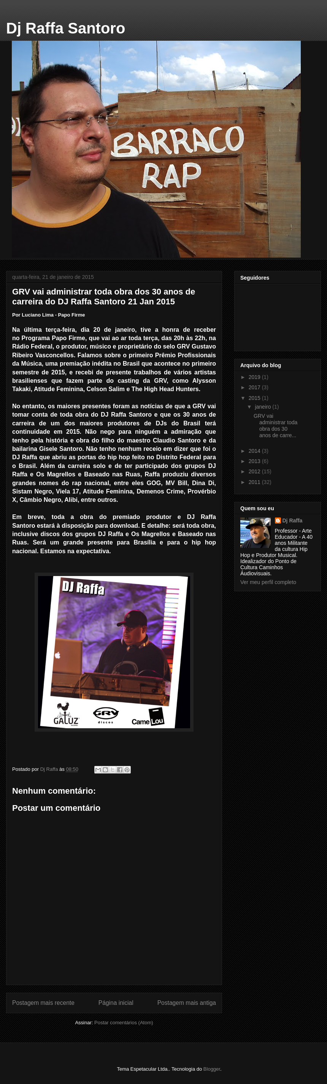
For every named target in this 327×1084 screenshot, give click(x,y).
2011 (255, 482)
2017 (255, 387)
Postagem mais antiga (186, 1003)
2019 (255, 377)
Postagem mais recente (43, 1003)
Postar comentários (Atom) (123, 1022)
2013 (255, 461)
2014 (255, 451)
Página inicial (115, 1003)
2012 (255, 471)
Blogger (211, 1069)
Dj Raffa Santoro (65, 28)
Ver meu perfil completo (268, 582)
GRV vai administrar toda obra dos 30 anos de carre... (275, 425)
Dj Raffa (293, 520)
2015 (255, 398)
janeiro (263, 407)
